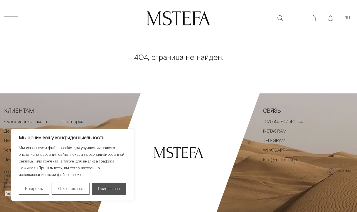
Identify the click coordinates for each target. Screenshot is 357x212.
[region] (72, 165)
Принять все (109, 188)
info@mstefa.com (280, 160)
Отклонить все (70, 188)
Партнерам (73, 122)
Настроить (34, 188)
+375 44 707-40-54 (283, 122)
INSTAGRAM (274, 131)
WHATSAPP (274, 150)
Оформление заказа (25, 122)
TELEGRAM (274, 141)
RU (347, 18)
